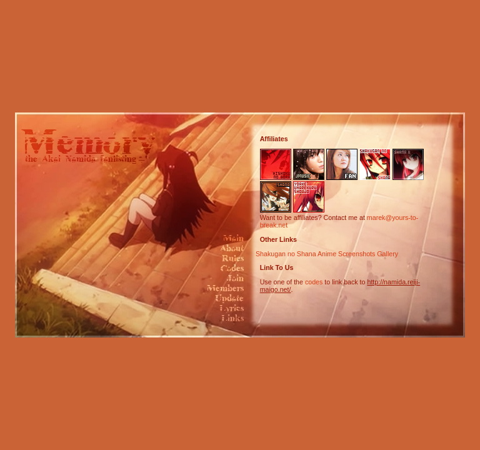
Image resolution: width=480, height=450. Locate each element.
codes (313, 282)
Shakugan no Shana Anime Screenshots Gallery (327, 254)
